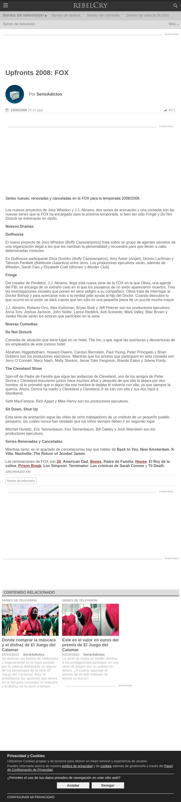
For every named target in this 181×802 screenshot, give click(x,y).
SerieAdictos (34, 654)
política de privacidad (77, 766)
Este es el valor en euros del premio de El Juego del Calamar (90, 645)
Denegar (107, 785)
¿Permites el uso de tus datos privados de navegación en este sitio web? (63, 778)
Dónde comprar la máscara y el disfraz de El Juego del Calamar (29, 645)
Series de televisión (23, 15)
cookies (106, 766)
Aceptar (73, 785)
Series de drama (65, 15)
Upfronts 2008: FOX (37, 72)
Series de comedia (103, 15)
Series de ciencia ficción (147, 15)
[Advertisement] (90, 47)
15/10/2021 (10, 654)
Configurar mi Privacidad (30, 797)
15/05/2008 (18, 110)
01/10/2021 (71, 654)
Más (172, 24)
